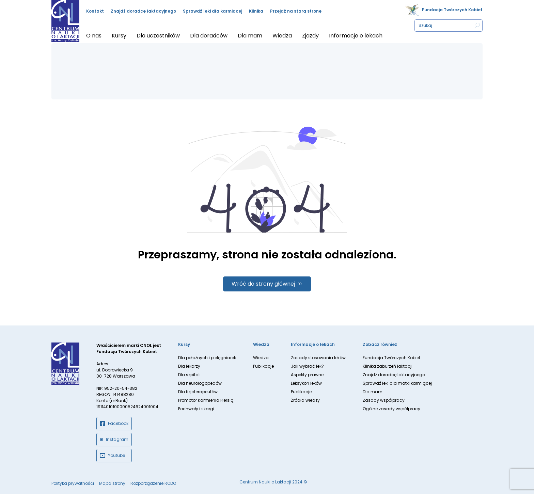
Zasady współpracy (384, 400)
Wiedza (261, 358)
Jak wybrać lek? (307, 366)
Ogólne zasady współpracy (391, 409)
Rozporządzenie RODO (153, 483)
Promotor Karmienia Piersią (206, 400)
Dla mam (372, 392)
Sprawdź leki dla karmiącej (212, 11)
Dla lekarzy (189, 366)
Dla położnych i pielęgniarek (207, 358)
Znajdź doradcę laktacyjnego (143, 11)
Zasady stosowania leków (318, 358)
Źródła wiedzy (305, 400)
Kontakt (95, 11)
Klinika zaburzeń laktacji (387, 366)
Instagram (114, 439)
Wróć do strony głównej (263, 284)
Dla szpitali (189, 375)
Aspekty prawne (307, 375)
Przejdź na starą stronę (295, 11)
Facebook (114, 423)
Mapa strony (112, 483)
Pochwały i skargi (196, 409)
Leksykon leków (306, 383)
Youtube (112, 455)
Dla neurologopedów (200, 383)
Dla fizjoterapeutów (198, 392)
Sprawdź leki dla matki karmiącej (397, 383)
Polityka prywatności (72, 483)
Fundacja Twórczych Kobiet (452, 10)
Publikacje (263, 366)
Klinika (256, 11)
